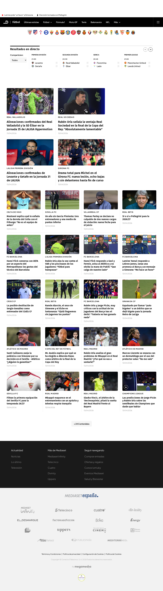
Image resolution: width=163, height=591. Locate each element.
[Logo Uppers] (63, 530)
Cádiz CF (11, 301)
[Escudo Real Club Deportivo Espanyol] (57, 32)
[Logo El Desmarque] (27, 520)
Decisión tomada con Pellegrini (52, 15)
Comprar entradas (94, 456)
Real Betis (128, 212)
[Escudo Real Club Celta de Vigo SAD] (40, 32)
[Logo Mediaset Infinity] (28, 510)
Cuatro (51, 467)
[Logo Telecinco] (63, 510)
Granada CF (129, 301)
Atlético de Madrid (17, 349)
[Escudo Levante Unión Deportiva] (78, 32)
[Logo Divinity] (135, 510)
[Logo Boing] (99, 520)
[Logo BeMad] (28, 530)
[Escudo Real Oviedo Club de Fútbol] (111, 32)
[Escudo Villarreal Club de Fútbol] (133, 32)
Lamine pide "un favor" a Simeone (18, 15)
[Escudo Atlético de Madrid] (35, 32)
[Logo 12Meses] (135, 530)
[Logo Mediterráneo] (117, 540)
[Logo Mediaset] (81, 497)
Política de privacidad (71, 554)
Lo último (16, 461)
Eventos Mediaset (94, 473)
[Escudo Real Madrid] (106, 32)
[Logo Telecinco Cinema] (99, 530)
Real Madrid (90, 349)
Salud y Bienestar (93, 478)
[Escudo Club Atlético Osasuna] (89, 32)
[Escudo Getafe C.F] (67, 32)
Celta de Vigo (14, 212)
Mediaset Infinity (56, 456)
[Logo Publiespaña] (81, 540)
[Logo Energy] (135, 520)
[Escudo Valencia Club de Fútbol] (127, 32)
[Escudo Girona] (73, 32)
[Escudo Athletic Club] (29, 32)
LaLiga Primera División (20, 168)
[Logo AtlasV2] (45, 540)
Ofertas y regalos (93, 461)
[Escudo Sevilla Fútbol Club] (122, 32)
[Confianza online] (81, 580)
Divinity (52, 473)
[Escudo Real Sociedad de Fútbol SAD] (116, 32)
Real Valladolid (16, 117)
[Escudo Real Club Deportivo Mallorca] (84, 32)
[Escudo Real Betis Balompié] (100, 32)
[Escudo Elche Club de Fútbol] (51, 32)
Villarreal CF (91, 212)
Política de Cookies (113, 554)
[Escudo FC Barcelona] (62, 32)
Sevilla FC (50, 212)
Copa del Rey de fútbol (58, 349)
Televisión (16, 467)
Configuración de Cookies (93, 554)
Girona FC (63, 168)
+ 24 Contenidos (81, 424)
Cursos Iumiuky (92, 467)
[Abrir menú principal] (158, 22)
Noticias (15, 456)
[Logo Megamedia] (83, 567)
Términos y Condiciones (51, 554)
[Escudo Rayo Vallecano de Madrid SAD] (95, 32)
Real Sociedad (66, 117)
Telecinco (53, 461)
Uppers (52, 478)
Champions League (132, 394)
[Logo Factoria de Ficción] (63, 520)
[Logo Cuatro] (99, 510)
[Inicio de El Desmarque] (5, 22)
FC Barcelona (14, 257)
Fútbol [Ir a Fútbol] (16, 22)
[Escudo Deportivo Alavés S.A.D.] (46, 32)
